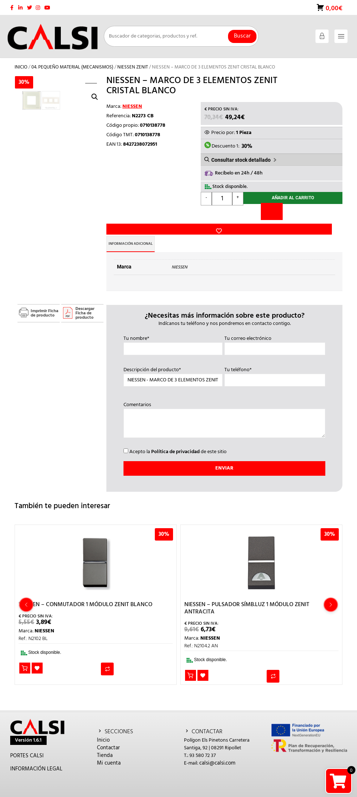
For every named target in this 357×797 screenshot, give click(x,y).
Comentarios (224, 408)
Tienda (105, 742)
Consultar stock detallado (241, 156)
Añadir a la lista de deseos (118, 196)
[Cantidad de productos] (222, 195)
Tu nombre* (173, 331)
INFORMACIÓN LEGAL (36, 756)
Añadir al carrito (293, 196)
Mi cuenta (109, 750)
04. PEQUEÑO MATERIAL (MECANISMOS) (72, 62)
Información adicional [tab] (141, 231)
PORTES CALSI (27, 743)
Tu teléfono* (274, 362)
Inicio (21, 62)
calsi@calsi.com (217, 750)
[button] (94, 82)
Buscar (242, 31)
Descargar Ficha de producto (84, 301)
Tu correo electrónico (274, 331)
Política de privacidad (175, 439)
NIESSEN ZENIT (132, 62)
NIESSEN (132, 101)
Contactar (108, 735)
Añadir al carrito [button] (25, 656)
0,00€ (333, 5)
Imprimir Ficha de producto (44, 300)
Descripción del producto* (173, 362)
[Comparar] (272, 210)
